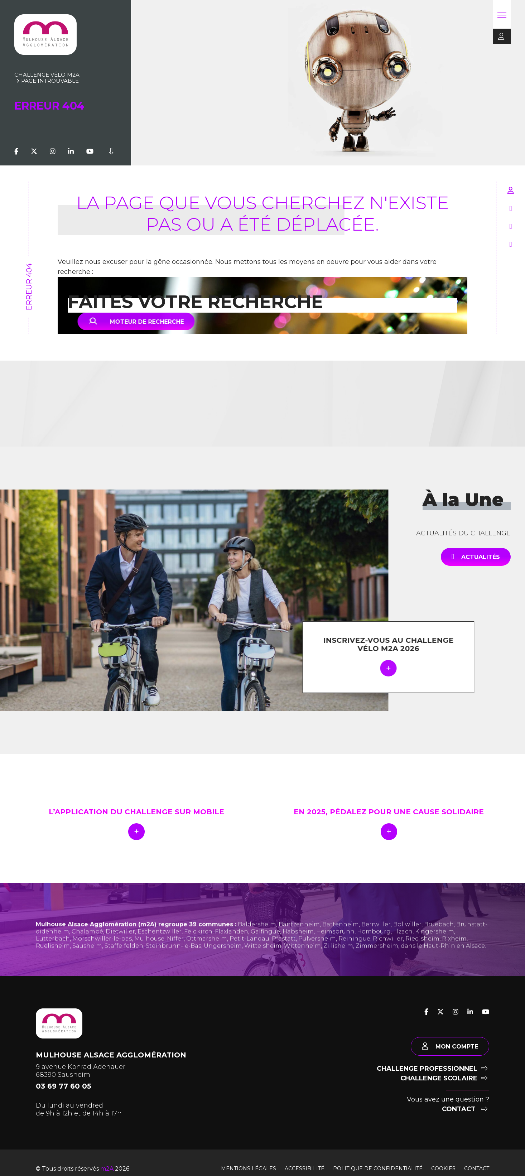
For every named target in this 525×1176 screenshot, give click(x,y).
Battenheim (340, 937)
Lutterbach (53, 952)
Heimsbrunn (335, 944)
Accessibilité (304, 1168)
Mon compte (450, 1046)
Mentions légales (248, 1168)
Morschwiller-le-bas (102, 952)
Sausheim (87, 959)
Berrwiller (376, 937)
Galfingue (265, 944)
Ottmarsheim (206, 952)
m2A (107, 1168)
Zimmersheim (377, 959)
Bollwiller (407, 937)
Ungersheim (223, 959)
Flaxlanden (231, 944)
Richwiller (388, 952)
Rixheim (454, 952)
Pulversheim (317, 952)
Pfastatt (284, 952)
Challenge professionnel (432, 1069)
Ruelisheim (53, 959)
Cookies (443, 1168)
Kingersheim (434, 944)
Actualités (476, 556)
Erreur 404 (29, 286)
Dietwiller (120, 944)
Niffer (175, 952)
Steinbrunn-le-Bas (173, 959)
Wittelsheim (262, 959)
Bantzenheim (299, 937)
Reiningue (354, 952)
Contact (464, 1109)
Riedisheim (422, 952)
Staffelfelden (124, 959)
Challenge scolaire (443, 1078)
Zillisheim (338, 959)
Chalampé (87, 944)
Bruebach (439, 937)
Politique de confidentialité (378, 1168)
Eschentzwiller (160, 944)
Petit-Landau (249, 952)
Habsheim (298, 944)
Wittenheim (302, 959)
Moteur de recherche (144, 321)
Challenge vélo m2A (47, 74)
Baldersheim (257, 937)
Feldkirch (198, 944)
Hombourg (374, 944)
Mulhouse (149, 952)
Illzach (403, 944)
